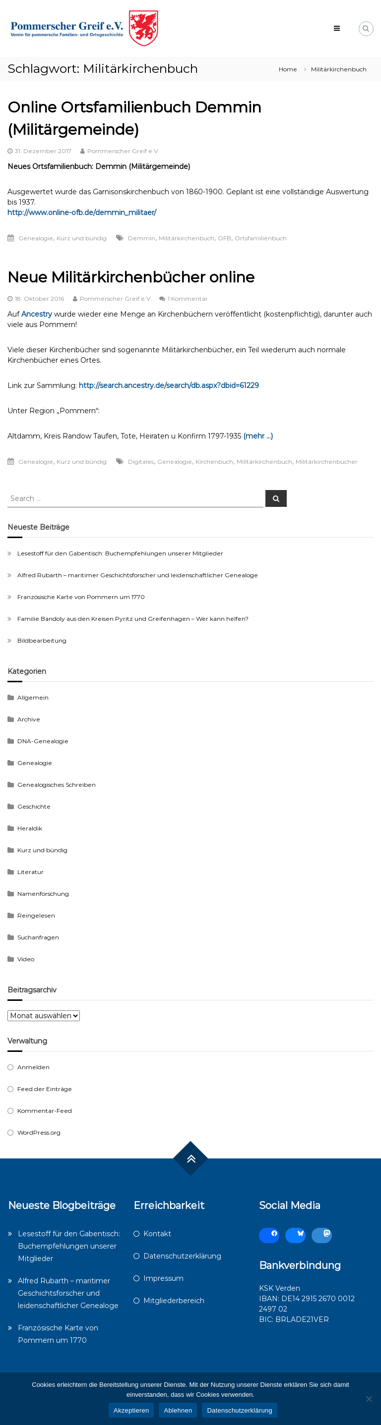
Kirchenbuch (214, 461)
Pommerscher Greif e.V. (123, 151)
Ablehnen (178, 1410)
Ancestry (36, 314)
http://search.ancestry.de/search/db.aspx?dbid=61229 (169, 385)
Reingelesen (36, 915)
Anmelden (33, 1067)
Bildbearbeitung (41, 640)
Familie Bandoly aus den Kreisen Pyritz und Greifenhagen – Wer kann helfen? (133, 618)
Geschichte (34, 806)
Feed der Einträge (44, 1089)
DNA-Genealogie (42, 741)
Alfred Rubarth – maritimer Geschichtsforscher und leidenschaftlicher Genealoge (137, 575)
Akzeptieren (131, 1410)
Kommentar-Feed (44, 1110)
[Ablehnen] (369, 1399)
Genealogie (35, 238)
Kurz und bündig (82, 238)
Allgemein (33, 697)
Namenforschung (43, 893)
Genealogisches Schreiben (56, 784)
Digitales (141, 461)
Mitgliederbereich (173, 1300)
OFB (224, 238)
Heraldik (29, 828)
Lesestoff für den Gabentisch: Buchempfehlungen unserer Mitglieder (120, 553)
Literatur (30, 872)
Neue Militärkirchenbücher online (130, 277)
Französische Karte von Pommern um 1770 (81, 597)
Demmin (141, 238)
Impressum (163, 1278)
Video (25, 959)
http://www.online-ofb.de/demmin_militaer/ (81, 212)
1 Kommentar (188, 298)
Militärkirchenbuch (186, 238)
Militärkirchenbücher (327, 461)
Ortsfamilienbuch (261, 238)
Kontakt (157, 1233)
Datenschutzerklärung (182, 1256)
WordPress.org (39, 1132)
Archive (28, 719)
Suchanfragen (38, 937)
